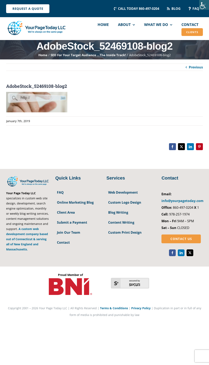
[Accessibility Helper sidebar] (204, 5)
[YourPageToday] (36, 21)
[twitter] (190, 252)
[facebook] (172, 252)
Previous (196, 67)
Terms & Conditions (114, 308)
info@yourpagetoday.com (182, 201)
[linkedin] (181, 252)
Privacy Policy (141, 308)
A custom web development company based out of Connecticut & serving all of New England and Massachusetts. (27, 239)
